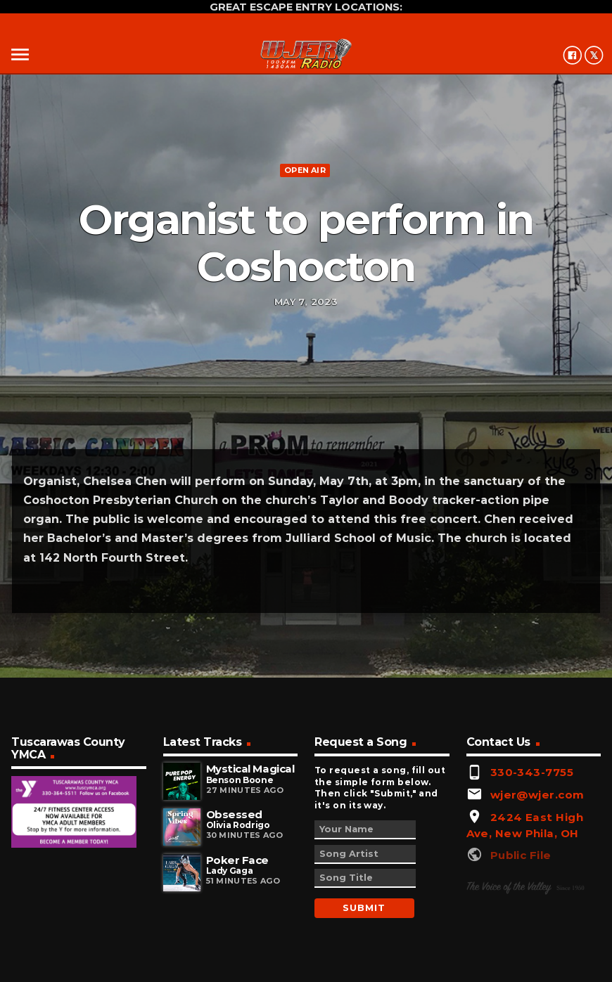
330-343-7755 (531, 772)
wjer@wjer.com (537, 794)
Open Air (305, 170)
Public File (521, 855)
